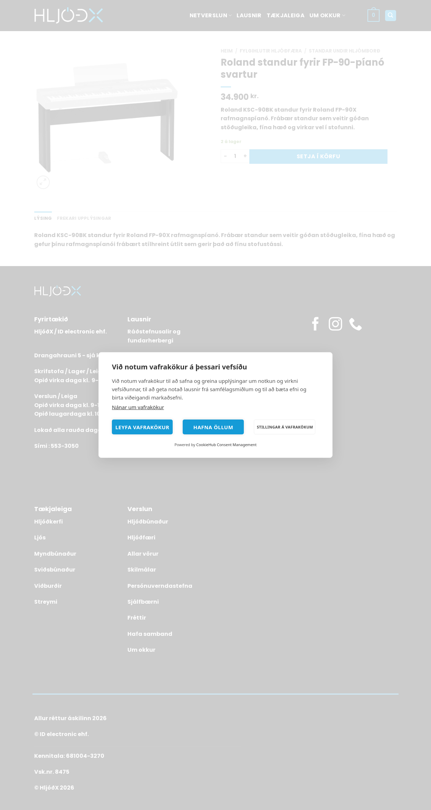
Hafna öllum (213, 427)
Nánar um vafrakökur (138, 407)
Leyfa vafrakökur (142, 427)
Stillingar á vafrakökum (285, 427)
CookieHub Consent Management (226, 444)
